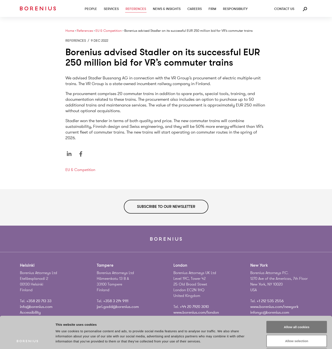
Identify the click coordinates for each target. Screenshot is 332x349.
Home (69, 31)
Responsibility (235, 9)
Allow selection (296, 311)
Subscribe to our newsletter (166, 206)
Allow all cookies (297, 297)
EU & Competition (108, 31)
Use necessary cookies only (296, 324)
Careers (194, 9)
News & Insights (167, 9)
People (91, 9)
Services (111, 9)
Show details (222, 340)
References (136, 9)
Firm (212, 9)
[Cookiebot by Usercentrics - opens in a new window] (27, 341)
